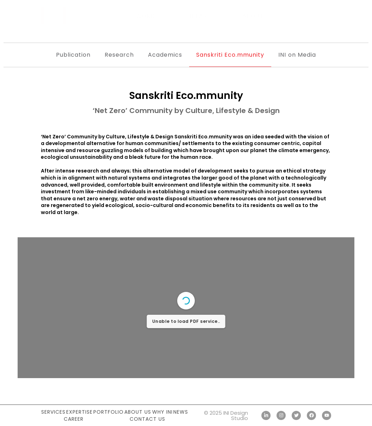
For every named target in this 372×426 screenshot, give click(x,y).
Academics (165, 55)
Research (119, 55)
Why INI (162, 411)
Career (73, 418)
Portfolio (108, 411)
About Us (137, 411)
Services (53, 411)
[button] (324, 16)
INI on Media (297, 55)
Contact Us (147, 418)
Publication (73, 55)
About (253, 16)
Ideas (198, 16)
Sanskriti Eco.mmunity (230, 55)
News (180, 411)
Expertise (79, 411)
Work (145, 16)
